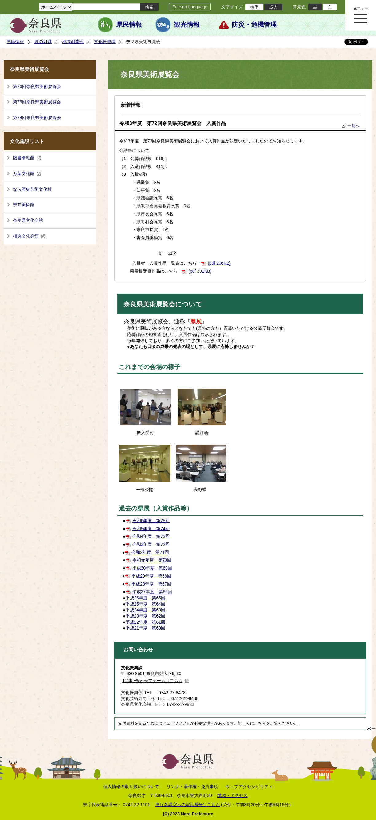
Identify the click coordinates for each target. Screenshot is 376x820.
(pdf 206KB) (219, 263)
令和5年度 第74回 (151, 528)
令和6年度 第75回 (151, 520)
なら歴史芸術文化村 (32, 189)
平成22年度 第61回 (145, 622)
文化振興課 (105, 41)
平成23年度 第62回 (145, 616)
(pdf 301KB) (199, 271)
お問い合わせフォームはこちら (155, 680)
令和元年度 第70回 (152, 560)
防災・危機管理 (254, 24)
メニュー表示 (360, 15)
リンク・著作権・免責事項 (192, 786)
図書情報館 (27, 157)
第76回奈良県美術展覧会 (37, 86)
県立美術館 (23, 204)
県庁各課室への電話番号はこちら (187, 804)
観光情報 (187, 24)
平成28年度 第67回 (151, 584)
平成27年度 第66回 (152, 591)
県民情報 (129, 24)
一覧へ (353, 125)
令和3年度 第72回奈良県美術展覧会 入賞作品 (172, 123)
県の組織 (43, 41)
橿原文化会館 (29, 236)
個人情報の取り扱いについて (131, 786)
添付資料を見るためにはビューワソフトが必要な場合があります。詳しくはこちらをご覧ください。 (208, 723)
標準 (254, 6)
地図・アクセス (232, 795)
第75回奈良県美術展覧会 (37, 101)
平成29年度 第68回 (151, 576)
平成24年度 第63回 (145, 609)
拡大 (273, 6)
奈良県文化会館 (28, 220)
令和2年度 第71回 (150, 552)
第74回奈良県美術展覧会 (37, 117)
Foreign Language (189, 6)
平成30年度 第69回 (152, 568)
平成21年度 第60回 (145, 628)
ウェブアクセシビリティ (249, 786)
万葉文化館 (27, 173)
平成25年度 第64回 (145, 604)
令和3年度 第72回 (151, 544)
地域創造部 (73, 41)
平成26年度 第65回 (145, 597)
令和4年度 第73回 (151, 536)
